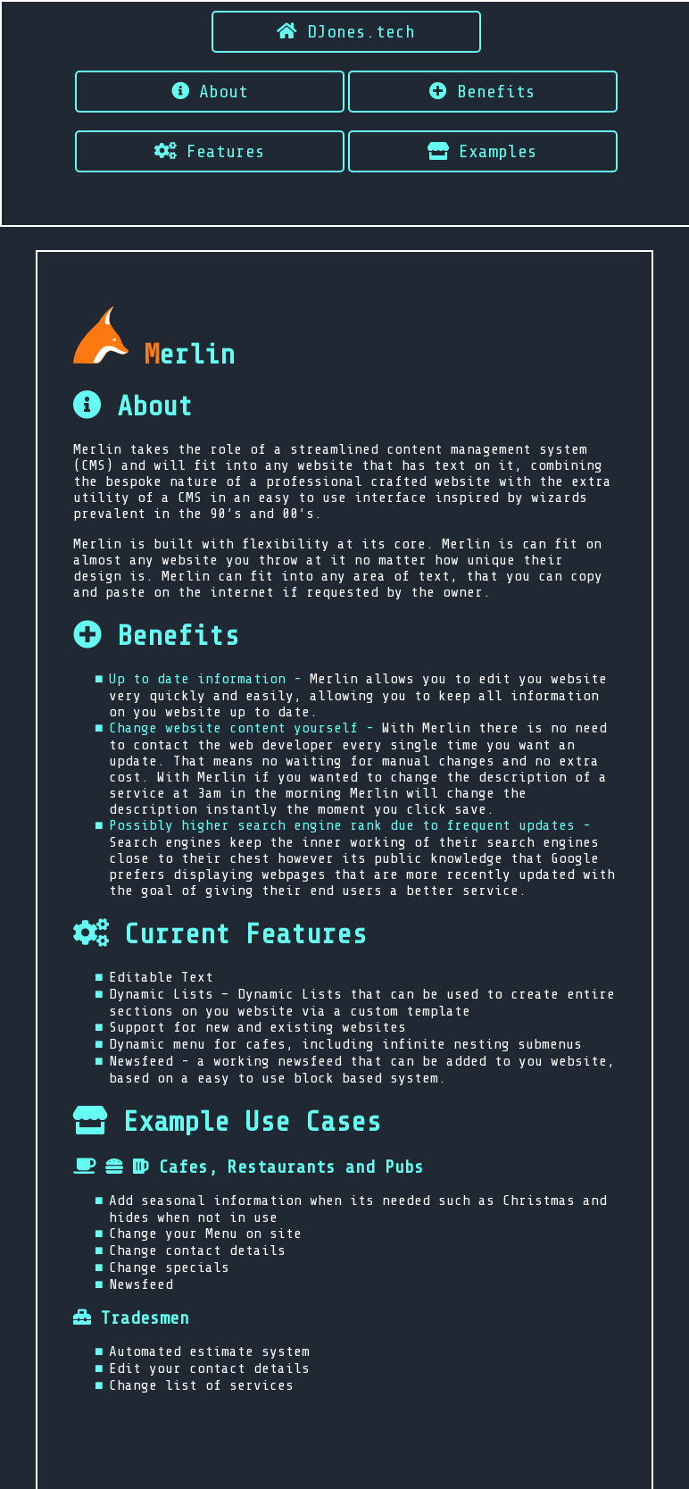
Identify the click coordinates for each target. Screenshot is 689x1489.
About (209, 91)
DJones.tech (346, 31)
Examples (482, 151)
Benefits (482, 91)
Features (209, 151)
